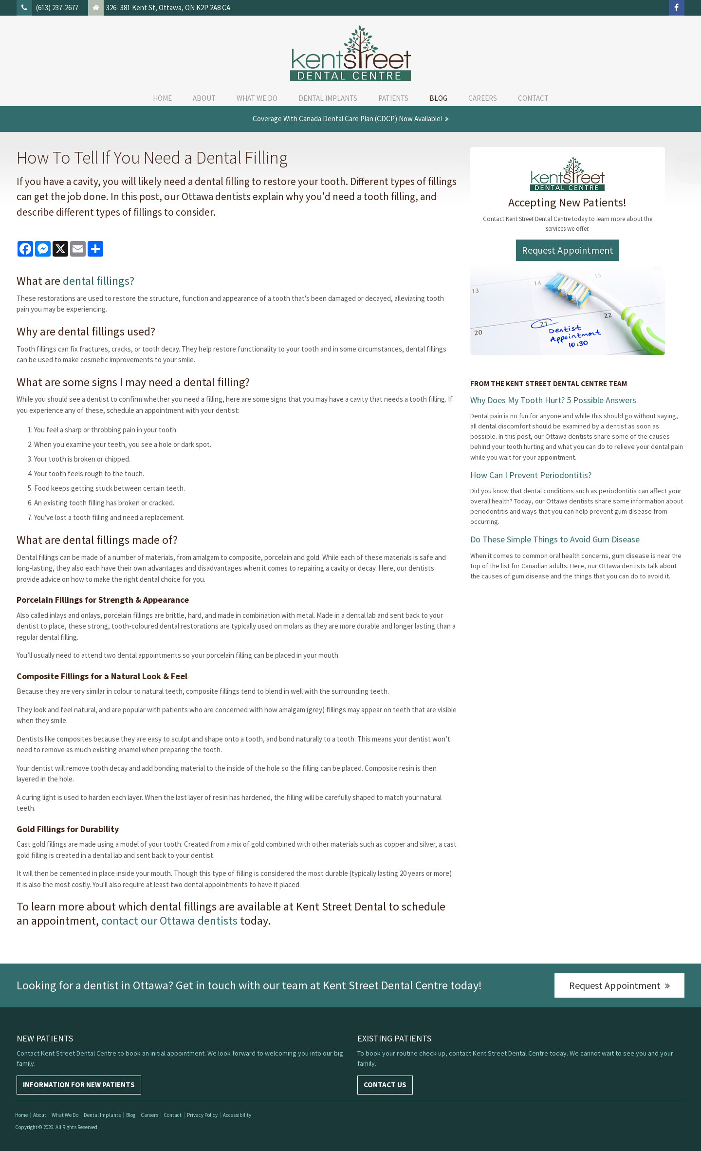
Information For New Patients (79, 1084)
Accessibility (237, 1115)
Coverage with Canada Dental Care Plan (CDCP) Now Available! (348, 118)
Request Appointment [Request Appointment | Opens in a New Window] (567, 250)
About (204, 98)
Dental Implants (327, 98)
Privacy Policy (202, 1115)
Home (162, 98)
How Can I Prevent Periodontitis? (530, 475)
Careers (482, 98)
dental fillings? (98, 280)
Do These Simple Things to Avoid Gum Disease (555, 539)
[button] (652, 168)
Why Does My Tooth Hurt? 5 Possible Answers (553, 400)
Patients (393, 98)
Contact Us (385, 1084)
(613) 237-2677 (57, 7)
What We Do (257, 98)
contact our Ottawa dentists (169, 920)
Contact (533, 98)
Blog (438, 98)
